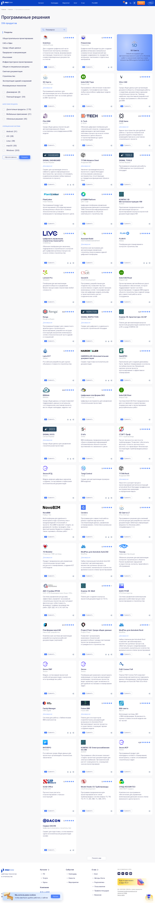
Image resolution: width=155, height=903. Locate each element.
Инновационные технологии (14, 86)
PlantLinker (47, 199)
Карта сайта (121, 895)
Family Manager (49, 708)
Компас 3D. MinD (88, 591)
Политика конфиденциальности (127, 891)
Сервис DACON (49, 826)
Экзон (83, 669)
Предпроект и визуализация (14, 52)
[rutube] (134, 3)
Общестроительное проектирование (18, 38)
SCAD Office (48, 787)
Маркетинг (66, 3)
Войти (141, 3)
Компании (44, 887)
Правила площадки (101, 891)
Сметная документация (12, 71)
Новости (72, 878)
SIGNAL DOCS (48, 434)
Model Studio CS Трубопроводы (94, 787)
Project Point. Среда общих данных (96, 630)
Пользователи (99, 887)
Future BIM (85, 708)
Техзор (122, 552)
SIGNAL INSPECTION (89, 317)
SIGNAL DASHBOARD (51, 160)
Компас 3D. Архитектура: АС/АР (133, 317)
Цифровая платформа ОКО (93, 395)
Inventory (46, 43)
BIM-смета (123, 708)
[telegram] (126, 873)
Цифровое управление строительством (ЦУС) (53, 240)
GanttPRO (123, 356)
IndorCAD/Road (125, 278)
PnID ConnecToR (126, 669)
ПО (44, 874)
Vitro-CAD (123, 82)
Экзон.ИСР (123, 748)
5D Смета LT (124, 513)
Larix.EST (47, 356)
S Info (83, 434)
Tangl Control (86, 473)
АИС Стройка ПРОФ (51, 591)
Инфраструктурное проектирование (18, 62)
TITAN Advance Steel (90, 160)
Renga (45, 317)
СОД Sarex (123, 121)
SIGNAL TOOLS (125, 160)
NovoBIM (46, 513)
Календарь (54, 3)
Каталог (41, 3)
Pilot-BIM (46, 121)
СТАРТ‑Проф (124, 434)
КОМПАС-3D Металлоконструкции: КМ (130, 200)
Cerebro (84, 513)
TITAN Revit (124, 473)
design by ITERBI (122, 893)
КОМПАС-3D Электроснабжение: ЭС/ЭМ (95, 749)
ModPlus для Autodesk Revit (131, 630)
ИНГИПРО (47, 748)
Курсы (45, 882)
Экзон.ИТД (47, 473)
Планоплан (86, 43)
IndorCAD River (125, 395)
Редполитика (99, 882)
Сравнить (51, 67)
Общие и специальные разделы (16, 67)
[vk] (119, 873)
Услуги (45, 878)
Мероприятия (73, 882)
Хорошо (55, 896)
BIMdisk (46, 395)
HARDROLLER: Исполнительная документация (94, 357)
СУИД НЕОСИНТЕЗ (127, 787)
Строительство (9, 76)
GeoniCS (84, 278)
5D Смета (47, 82)
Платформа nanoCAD (52, 630)
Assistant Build (87, 239)
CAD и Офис (7, 43)
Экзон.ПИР (47, 669)
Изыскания (7, 57)
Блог (75, 3)
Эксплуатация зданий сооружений (17, 81)
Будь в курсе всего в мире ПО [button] (126, 882)
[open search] (130, 3)
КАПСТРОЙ (124, 591)
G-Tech (84, 121)
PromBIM (95, 3)
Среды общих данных (12, 48)
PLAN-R (122, 239)
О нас (83, 3)
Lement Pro (48, 278)
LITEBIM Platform (88, 199)
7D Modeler (47, 552)
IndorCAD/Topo (87, 82)
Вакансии (97, 895)
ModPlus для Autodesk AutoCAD (94, 552)
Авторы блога (99, 878)
